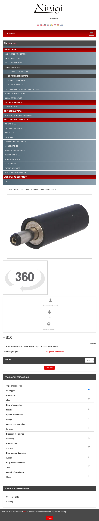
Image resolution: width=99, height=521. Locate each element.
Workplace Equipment (15, 177)
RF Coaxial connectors (15, 94)
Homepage (10, 33)
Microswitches (11, 146)
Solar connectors (16, 80)
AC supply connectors (18, 72)
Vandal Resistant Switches (17, 173)
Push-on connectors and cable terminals (23, 89)
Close (49, 518)
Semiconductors (12, 111)
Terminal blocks (15, 85)
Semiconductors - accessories (18, 115)
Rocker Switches (12, 155)
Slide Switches (11, 164)
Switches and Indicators (17, 120)
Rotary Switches (12, 159)
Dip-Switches (10, 124)
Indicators (9, 133)
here (25, 512)
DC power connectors (18, 76)
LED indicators (11, 107)
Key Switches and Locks (15, 142)
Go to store (49, 368)
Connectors (10, 50)
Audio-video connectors (16, 54)
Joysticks (9, 137)
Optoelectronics (13, 102)
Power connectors (13, 67)
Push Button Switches (14, 150)
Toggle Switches (12, 168)
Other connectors (13, 63)
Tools (7, 181)
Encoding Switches (13, 128)
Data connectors (12, 58)
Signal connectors (13, 98)
